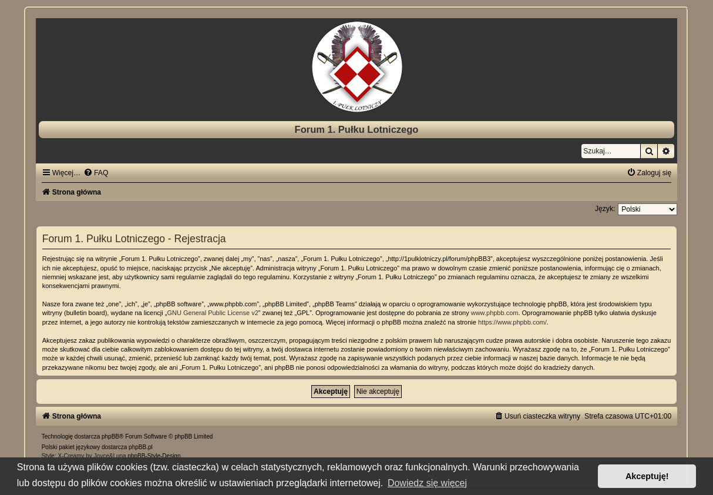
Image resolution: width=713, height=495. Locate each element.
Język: (605, 209)
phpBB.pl (141, 447)
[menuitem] (95, 173)
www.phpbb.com (495, 312)
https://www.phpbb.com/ (512, 322)
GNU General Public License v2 (212, 312)
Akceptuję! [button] (647, 476)
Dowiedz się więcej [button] (427, 483)
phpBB (110, 436)
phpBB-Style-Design (153, 456)
